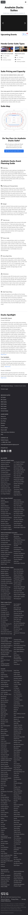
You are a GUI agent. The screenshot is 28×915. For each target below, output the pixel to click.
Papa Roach (17, 767)
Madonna (16, 707)
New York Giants (18, 474)
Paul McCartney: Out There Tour (19, 772)
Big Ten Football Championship (5, 653)
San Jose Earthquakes (19, 623)
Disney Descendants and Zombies (6, 778)
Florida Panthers (5, 591)
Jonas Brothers (4, 847)
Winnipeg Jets (17, 598)
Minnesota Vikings (18, 468)
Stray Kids (16, 822)
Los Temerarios (18, 694)
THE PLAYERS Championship (17, 874)
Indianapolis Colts (5, 488)
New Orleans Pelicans (19, 540)
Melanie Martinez (18, 729)
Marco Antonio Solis (19, 717)
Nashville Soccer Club (6, 633)
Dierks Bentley (4, 774)
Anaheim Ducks (5, 569)
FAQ (2, 434)
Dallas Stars (4, 585)
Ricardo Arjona (18, 793)
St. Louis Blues (17, 585)
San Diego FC (17, 621)
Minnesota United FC (6, 631)
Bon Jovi (3, 718)
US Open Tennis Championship (18, 881)
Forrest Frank (4, 804)
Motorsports (4, 883)
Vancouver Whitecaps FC (19, 633)
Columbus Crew (5, 616)
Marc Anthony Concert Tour (19, 714)
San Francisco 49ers (19, 481)
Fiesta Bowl (17, 643)
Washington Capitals (19, 596)
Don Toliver (4, 785)
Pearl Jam (16, 775)
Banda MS (3, 698)
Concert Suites (4, 411)
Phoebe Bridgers (18, 783)
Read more (3, 354)
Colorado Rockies (5, 519)
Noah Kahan (17, 760)
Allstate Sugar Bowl (6, 643)
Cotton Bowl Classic (19, 641)
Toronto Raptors (18, 559)
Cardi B (3, 739)
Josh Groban (4, 849)
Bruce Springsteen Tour (5, 726)
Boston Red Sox (5, 509)
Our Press (3, 421)
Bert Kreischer (4, 702)
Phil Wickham (17, 779)
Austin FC (3, 606)
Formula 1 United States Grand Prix (5, 878)
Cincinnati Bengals (6, 474)
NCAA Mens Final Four (19, 645)
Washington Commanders (17, 492)
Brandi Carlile (4, 719)
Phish (15, 781)
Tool (15, 846)
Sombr (15, 818)
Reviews (3, 423)
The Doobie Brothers (19, 834)
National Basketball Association (9, 532)
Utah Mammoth (18, 590)
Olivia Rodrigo (17, 765)
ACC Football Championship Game (6, 640)
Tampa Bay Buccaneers (17, 486)
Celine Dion (4, 745)
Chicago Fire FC (5, 612)
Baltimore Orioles (5, 507)
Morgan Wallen (18, 740)
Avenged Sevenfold (6, 690)
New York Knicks (18, 542)
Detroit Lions (4, 482)
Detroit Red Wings (5, 587)
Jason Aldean (4, 841)
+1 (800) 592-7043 (6, 442)
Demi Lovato (4, 772)
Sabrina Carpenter (18, 804)
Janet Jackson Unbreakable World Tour (6, 837)
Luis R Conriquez (18, 700)
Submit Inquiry (4, 440)
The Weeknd (17, 840)
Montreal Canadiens (6, 597)
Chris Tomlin (4, 753)
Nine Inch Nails (18, 758)
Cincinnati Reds (5, 515)
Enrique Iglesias (5, 797)
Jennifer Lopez (4, 843)
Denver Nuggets (5, 548)
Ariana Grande (4, 686)
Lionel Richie (17, 692)
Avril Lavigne (4, 692)
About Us (3, 416)
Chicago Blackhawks (6, 579)
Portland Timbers (18, 617)
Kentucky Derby (5, 881)
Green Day (3, 814)
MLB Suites (4, 404)
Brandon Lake (4, 721)
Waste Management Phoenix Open (19, 885)
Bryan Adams (4, 731)
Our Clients (4, 418)
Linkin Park (17, 690)
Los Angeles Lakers (6, 560)
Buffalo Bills (4, 468)
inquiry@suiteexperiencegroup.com (10, 444)
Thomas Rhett (17, 842)
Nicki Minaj (16, 756)
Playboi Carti (17, 787)
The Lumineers (17, 838)
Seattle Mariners (18, 517)
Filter (25, 34)
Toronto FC (16, 631)
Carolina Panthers (5, 470)
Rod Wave (16, 795)
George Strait (4, 808)
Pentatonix (16, 777)
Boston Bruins (4, 571)
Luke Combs (17, 704)
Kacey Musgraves (5, 858)
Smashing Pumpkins (19, 816)
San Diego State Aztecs (18, 661)
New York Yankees (18, 507)
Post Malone (17, 789)
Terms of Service (5, 899)
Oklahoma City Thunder (18, 544)
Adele (2, 678)
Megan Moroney (18, 725)
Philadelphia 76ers (18, 549)
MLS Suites (3, 408)
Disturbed (3, 781)
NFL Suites (3, 399)
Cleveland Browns (5, 476)
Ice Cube (3, 824)
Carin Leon (3, 741)
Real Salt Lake (17, 619)
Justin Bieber (4, 853)
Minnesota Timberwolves (17, 537)
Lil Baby (16, 686)
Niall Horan (17, 754)
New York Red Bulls (19, 611)
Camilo (2, 737)
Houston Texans (5, 486)
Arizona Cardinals (5, 462)
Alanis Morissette (5, 680)
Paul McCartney (18, 769)
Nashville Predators (6, 599)
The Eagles (16, 836)
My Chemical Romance (17, 747)
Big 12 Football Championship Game (6, 650)
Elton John (3, 795)
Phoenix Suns (17, 551)
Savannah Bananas (19, 871)
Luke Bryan (17, 702)
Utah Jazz (16, 561)
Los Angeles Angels (6, 527)
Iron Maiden (4, 828)
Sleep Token (17, 814)
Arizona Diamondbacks (5, 501)
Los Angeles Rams (18, 464)
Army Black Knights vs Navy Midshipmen (6, 646)
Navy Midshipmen (18, 647)
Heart (2, 822)
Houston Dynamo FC (6, 624)
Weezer (16, 857)
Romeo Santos (17, 799)
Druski (2, 789)
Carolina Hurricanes (6, 577)
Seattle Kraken (17, 583)
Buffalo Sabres (4, 573)
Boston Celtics (4, 536)
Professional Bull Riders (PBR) (5, 885)
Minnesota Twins (18, 504)
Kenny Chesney (18, 680)
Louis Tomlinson (18, 696)
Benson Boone (4, 700)
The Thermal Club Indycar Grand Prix (18, 877)
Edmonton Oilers (5, 589)
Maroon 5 (16, 719)
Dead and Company (6, 770)
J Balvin (3, 830)
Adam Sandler (4, 676)
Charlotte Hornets (5, 540)
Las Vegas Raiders (5, 493)
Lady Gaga (16, 682)
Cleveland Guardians (6, 517)
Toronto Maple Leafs (19, 588)
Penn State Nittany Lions (19, 652)
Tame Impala (17, 826)
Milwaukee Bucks (18, 534)
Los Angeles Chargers (19, 462)
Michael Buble (17, 733)
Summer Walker (18, 824)
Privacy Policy (15, 899)
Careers (3, 425)
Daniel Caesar (4, 764)
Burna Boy (3, 733)
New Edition (17, 752)
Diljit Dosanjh (4, 776)
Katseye (3, 866)
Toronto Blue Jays (18, 525)
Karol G (3, 864)
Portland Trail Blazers (19, 553)
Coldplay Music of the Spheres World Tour (6, 759)
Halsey (2, 818)
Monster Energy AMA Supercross (19, 737)
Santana (16, 808)
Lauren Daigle (17, 684)
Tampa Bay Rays (18, 521)
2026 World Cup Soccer (5, 872)
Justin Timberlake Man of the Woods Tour (6, 856)
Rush (15, 802)
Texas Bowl (17, 664)
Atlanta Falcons (5, 464)
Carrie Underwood (5, 743)
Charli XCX (3, 747)
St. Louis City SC (18, 629)
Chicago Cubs (4, 511)
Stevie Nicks (17, 820)
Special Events (4, 869)
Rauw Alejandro (18, 791)
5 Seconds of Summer (6, 670)
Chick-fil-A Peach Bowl (5, 661)
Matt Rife (16, 723)
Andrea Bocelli (4, 684)
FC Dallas (3, 622)
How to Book (4, 427)
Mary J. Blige (17, 721)
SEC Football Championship (17, 657)
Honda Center (6, 13)
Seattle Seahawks (18, 483)
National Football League (7, 460)
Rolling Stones (17, 797)
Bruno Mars (4, 729)
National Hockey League (7, 567)
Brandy (3, 723)
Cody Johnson (4, 756)
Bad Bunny (4, 696)
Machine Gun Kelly (18, 705)
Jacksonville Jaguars (6, 489)
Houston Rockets (5, 554)
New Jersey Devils (18, 569)
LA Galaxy (3, 628)
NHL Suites (3, 406)
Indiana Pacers (5, 556)
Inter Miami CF (4, 626)
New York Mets (17, 505)
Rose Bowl (16, 655)
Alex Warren (4, 682)
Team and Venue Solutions (8, 432)
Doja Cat (3, 783)
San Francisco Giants (19, 515)
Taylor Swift (17, 830)
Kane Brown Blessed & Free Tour (7, 861)
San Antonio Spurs (18, 557)
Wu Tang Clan (17, 859)
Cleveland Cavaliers (6, 544)
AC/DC (2, 672)
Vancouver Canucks (19, 592)
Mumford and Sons (19, 744)
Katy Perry (16, 670)
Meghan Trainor (18, 727)
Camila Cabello (5, 735)
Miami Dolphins (18, 466)
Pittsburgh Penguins (19, 579)
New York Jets (17, 475)
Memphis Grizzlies (5, 562)
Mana (15, 711)
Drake (2, 787)
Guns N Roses (4, 816)
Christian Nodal (5, 754)
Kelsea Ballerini (18, 676)
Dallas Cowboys (5, 478)
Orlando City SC (18, 613)
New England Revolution (17, 604)
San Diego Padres (18, 513)
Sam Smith (16, 806)
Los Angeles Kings (5, 593)
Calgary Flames (5, 575)
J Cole (2, 832)
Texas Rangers (17, 523)
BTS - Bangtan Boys (6, 694)
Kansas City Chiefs (5, 491)
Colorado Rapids (5, 614)
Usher (15, 855)
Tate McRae (17, 828)
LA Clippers (4, 558)
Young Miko (17, 861)
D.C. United (3, 618)
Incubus (3, 826)
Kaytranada (17, 672)
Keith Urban (17, 674)
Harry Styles (4, 820)
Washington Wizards (19, 563)
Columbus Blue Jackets (7, 583)
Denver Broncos (5, 480)
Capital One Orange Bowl (6, 657)
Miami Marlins (17, 500)
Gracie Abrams (4, 812)
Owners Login (4, 389)
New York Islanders (19, 571)
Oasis (15, 762)
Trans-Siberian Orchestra (17, 848)
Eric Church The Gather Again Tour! (6, 800)
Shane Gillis (17, 812)
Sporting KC (17, 627)
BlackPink (3, 712)
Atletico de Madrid (5, 875)
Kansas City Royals (6, 525)
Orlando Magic (17, 547)
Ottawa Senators (18, 575)
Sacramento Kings (18, 555)
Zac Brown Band (18, 863)
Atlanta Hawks (5, 534)
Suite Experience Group (7, 386)
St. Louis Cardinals (18, 519)
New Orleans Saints (19, 472)
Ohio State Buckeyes (19, 649)
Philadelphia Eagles (19, 477)
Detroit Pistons (4, 550)
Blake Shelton (4, 714)
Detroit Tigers (4, 521)
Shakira (16, 810)
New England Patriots (19, 470)
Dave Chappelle (5, 766)
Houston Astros (5, 523)
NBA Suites (4, 402)
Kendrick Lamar (18, 678)
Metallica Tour (17, 731)
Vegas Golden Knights (19, 594)
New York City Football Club (17, 608)
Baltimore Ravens (5, 466)
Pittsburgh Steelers (18, 479)
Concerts (3, 668)
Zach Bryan (17, 865)
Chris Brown (4, 749)
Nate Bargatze (17, 750)
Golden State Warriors (6, 552)
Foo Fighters (4, 802)
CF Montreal (4, 608)
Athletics (3, 504)
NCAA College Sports (6, 638)
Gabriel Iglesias (5, 806)
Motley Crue (17, 742)
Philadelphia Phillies (19, 509)
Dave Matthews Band (6, 768)
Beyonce (3, 704)
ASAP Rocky (4, 674)
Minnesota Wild (5, 595)
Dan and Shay (4, 762)
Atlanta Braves (5, 505)
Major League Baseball (7, 498)
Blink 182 (3, 716)
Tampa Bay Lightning (19, 586)
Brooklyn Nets (4, 538)
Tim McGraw (17, 844)
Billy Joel (3, 708)
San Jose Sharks (18, 581)
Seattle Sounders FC (19, 625)
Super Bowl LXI (18, 495)
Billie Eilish (3, 706)
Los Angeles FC (5, 630)
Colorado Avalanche (6, 581)
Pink (15, 785)
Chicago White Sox (6, 513)
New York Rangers (18, 573)
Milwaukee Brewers (19, 502)
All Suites (3, 397)
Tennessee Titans (18, 489)
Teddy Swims (17, 832)
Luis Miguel (17, 698)
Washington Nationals (19, 527)
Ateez (2, 688)
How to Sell (4, 430)
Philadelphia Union (19, 615)
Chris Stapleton (5, 751)
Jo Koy (2, 845)
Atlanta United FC (5, 604)
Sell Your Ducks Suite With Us (14, 151)
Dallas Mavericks (5, 546)
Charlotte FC (4, 610)
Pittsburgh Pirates (18, 511)
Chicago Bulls (4, 542)
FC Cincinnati (4, 620)
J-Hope (2, 834)
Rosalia (16, 800)
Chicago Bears (4, 472)
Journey (3, 851)
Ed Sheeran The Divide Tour (7, 792)
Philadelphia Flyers (19, 577)
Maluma (16, 709)
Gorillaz (3, 810)
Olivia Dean (17, 763)
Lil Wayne (16, 688)
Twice (15, 851)
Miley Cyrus (17, 735)
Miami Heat (4, 564)
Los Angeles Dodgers (6, 529)
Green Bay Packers (6, 484)
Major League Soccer (6, 602)
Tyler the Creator (18, 853)
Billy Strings (4, 710)
